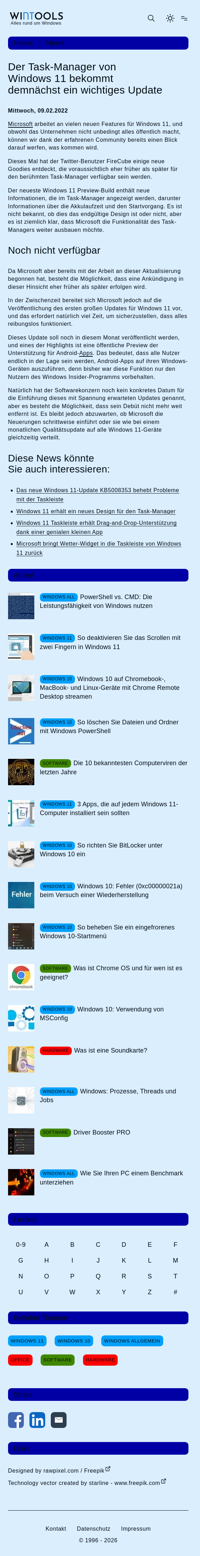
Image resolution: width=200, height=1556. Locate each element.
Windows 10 (73, 1341)
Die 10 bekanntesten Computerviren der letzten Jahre (114, 767)
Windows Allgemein (132, 1341)
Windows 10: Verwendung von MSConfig (102, 1014)
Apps (86, 353)
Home (23, 43)
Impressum (136, 1529)
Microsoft (20, 124)
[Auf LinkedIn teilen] (37, 1421)
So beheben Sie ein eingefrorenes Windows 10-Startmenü (107, 932)
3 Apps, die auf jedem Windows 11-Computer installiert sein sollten (109, 809)
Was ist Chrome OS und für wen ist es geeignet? (111, 972)
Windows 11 (27, 1341)
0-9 (21, 1244)
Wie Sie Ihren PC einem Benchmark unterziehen (111, 1178)
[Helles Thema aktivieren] (170, 18)
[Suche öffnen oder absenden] (151, 18)
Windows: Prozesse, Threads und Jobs (108, 1096)
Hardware (100, 1360)
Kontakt (56, 1529)
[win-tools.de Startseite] (36, 18)
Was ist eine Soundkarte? (110, 1050)
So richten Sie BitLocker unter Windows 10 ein (101, 850)
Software (57, 1360)
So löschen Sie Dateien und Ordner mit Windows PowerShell (109, 727)
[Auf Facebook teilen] (16, 1421)
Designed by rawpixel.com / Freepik (56, 1471)
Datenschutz (93, 1529)
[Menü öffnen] (184, 18)
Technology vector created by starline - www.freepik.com (84, 1483)
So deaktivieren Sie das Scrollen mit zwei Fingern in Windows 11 (110, 642)
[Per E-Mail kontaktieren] (59, 1421)
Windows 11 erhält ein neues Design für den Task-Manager (96, 511)
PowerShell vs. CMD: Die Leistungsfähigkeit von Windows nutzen (96, 601)
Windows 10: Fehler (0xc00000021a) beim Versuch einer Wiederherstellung (111, 890)
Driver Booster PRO (102, 1132)
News (55, 43)
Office (20, 1360)
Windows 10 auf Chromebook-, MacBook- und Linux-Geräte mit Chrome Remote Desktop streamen (110, 687)
